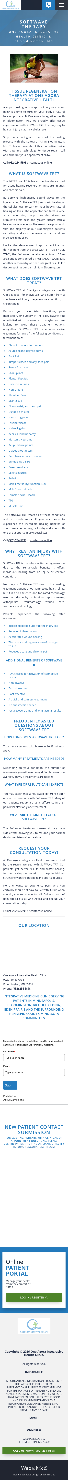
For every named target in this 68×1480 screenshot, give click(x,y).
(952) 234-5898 (17, 162)
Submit (10, 1085)
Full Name (9, 1051)
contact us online (41, 162)
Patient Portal (26, 1144)
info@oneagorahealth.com (34, 1147)
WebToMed (49, 1474)
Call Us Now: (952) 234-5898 (34, 1451)
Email (7, 1066)
